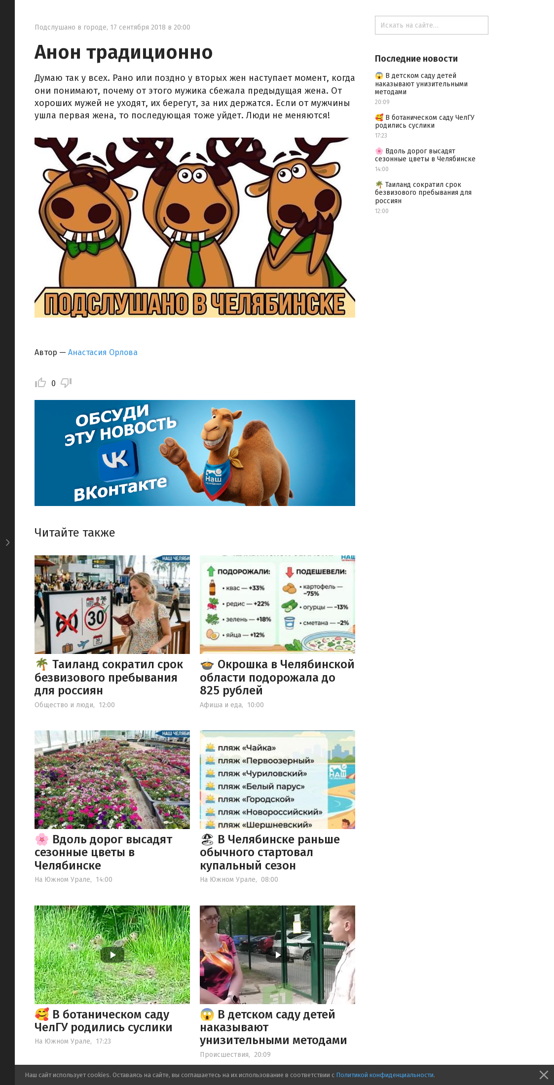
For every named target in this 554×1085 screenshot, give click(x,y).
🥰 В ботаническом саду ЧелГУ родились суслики (104, 1021)
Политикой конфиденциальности (385, 1075)
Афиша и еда (221, 705)
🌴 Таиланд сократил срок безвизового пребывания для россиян (109, 677)
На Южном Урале (62, 879)
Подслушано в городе (71, 27)
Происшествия (224, 1054)
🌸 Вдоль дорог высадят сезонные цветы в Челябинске (103, 852)
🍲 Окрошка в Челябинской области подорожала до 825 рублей (277, 677)
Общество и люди (64, 705)
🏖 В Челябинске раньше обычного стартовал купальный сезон (270, 852)
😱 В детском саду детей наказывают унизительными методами (421, 84)
